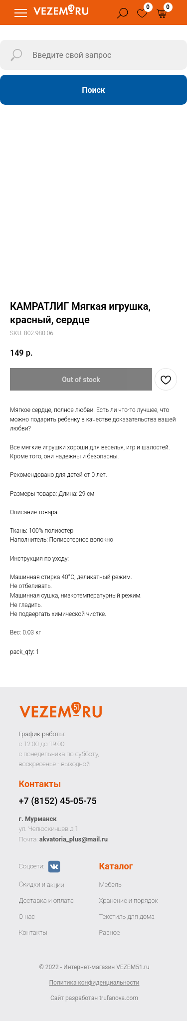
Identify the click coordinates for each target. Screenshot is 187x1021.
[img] (142, 13)
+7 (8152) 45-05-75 (58, 801)
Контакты (40, 784)
